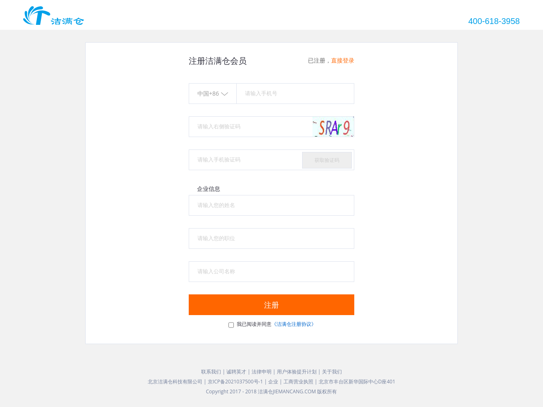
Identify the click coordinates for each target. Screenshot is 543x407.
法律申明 (262, 371)
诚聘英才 (236, 371)
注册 (271, 305)
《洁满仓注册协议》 (294, 324)
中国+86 (212, 93)
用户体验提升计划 (297, 371)
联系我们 (211, 371)
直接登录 (342, 60)
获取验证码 (327, 160)
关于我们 (332, 371)
